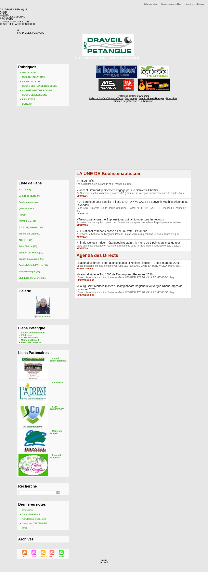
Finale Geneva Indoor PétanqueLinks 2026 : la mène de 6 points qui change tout (129, 242)
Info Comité (28, 510)
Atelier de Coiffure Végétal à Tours (106, 98)
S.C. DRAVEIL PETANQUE (30, 33)
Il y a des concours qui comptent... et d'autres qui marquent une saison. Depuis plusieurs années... (130, 222)
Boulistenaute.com (29, 202)
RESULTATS (28, 99)
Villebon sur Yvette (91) (31, 252)
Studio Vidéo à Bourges (151, 98)
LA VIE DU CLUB (31, 81)
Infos (24, 528)
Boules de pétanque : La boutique (133, 101)
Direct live (171, 98)
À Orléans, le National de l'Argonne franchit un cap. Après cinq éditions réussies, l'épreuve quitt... (129, 234)
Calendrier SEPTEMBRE (34, 523)
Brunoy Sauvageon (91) (31, 259)
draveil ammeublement (33, 332)
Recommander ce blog (171, 4)
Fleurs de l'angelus (31, 342)
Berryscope (131, 98)
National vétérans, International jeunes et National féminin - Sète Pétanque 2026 (129, 262)
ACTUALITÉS (85, 181)
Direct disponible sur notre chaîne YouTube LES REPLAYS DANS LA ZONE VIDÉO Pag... (126, 277)
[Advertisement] (133, 140)
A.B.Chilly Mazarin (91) (31, 227)
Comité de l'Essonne (30, 196)
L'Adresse (26, 335)
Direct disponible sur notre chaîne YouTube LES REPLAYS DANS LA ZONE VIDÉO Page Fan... (129, 265)
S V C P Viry (25, 189)
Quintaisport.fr (26, 208)
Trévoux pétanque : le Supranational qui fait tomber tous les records (121, 219)
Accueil (104, 562)
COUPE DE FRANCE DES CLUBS (39, 86)
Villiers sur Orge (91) (29, 233)
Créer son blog (150, 4)
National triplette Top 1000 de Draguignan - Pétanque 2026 (115, 274)
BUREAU (27, 104)
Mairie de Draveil (30, 340)
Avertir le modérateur (194, 4)
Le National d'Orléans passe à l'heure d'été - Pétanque (112, 231)
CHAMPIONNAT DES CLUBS (37, 90)
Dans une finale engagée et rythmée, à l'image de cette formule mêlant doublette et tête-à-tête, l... (129, 245)
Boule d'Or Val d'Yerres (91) (33, 265)
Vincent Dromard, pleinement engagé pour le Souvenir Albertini (118, 190)
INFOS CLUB (29, 72)
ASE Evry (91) (26, 240)
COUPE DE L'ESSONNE (34, 95)
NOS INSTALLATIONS (33, 77)
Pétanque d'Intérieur (133, 96)
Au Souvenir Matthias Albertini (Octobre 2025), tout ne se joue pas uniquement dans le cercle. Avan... (131, 193)
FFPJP (22, 215)
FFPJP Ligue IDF (27, 221)
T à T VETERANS (31, 514)
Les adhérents (44, 316)
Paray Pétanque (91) (29, 271)
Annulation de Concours (34, 519)
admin (104, 560)
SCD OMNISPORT (30, 337)
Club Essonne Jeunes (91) (33, 278)
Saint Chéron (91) (28, 246)
